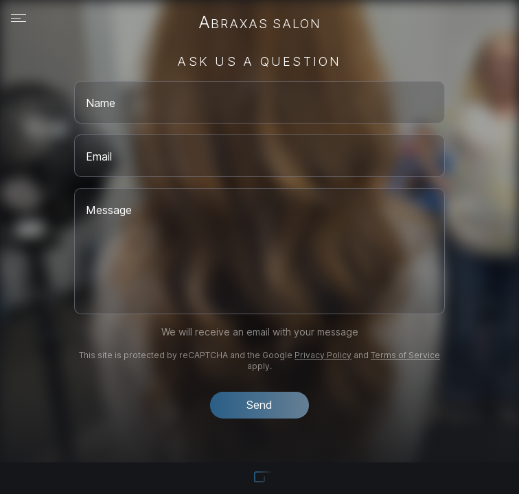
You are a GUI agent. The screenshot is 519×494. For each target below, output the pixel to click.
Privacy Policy (323, 355)
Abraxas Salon (259, 23)
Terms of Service (405, 355)
